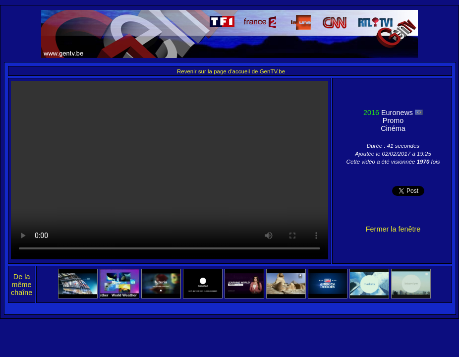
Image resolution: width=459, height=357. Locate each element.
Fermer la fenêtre (393, 229)
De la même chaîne (21, 285)
